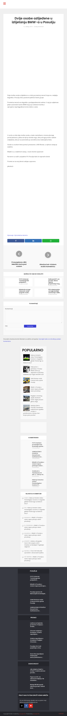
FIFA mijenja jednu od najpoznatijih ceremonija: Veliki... (54, 291)
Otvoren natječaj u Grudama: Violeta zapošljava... (36, 632)
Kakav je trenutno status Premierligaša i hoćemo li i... (37, 482)
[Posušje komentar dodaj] (33, 427)
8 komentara (35, 476)
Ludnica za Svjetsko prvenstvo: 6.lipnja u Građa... (36, 624)
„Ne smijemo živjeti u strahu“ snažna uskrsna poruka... (37, 671)
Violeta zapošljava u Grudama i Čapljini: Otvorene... (36, 640)
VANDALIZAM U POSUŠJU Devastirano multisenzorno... (37, 454)
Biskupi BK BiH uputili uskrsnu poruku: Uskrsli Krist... (37, 686)
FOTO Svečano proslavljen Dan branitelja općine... (38, 444)
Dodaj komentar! (39, 26)
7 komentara (35, 486)
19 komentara (35, 448)
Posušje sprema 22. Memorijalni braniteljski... (38, 593)
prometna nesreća (21, 235)
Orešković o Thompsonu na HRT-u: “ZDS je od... (38, 472)
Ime (6, 326)
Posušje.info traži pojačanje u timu (35, 647)
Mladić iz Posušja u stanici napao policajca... (38, 585)
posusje (11, 235)
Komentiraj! (9, 309)
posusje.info (22, 714)
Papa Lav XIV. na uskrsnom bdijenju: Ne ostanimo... (37, 678)
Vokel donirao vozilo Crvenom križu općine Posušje (37, 380)
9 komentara (35, 467)
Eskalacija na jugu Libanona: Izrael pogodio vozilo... (24, 291)
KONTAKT (61, 713)
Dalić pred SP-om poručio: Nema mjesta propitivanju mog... (54, 281)
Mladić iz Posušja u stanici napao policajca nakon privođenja (37, 389)
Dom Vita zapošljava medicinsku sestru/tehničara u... (37, 655)
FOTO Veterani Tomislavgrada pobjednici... (24, 280)
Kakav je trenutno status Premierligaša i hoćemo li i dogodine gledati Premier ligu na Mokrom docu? (33, 359)
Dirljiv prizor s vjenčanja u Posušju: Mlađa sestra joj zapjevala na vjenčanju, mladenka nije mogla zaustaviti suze (33, 370)
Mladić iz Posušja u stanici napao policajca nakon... (38, 464)
